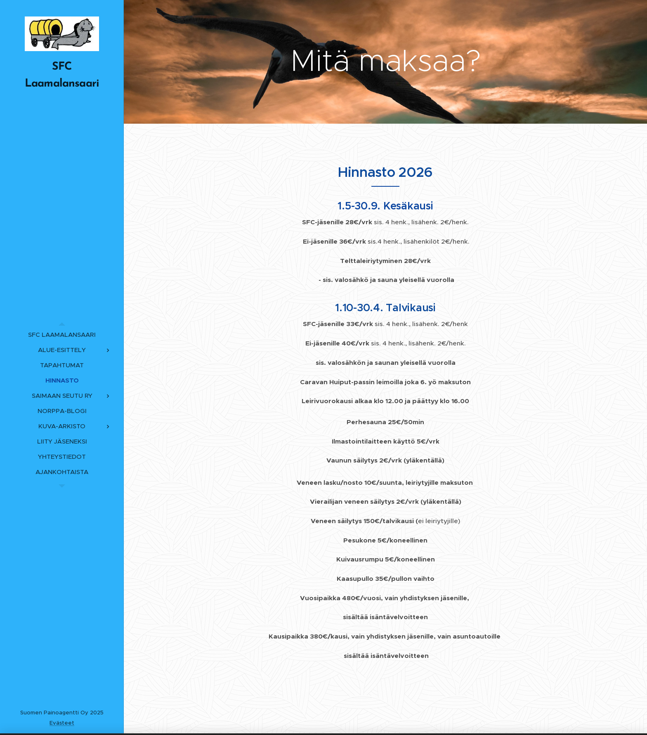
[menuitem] (61, 334)
